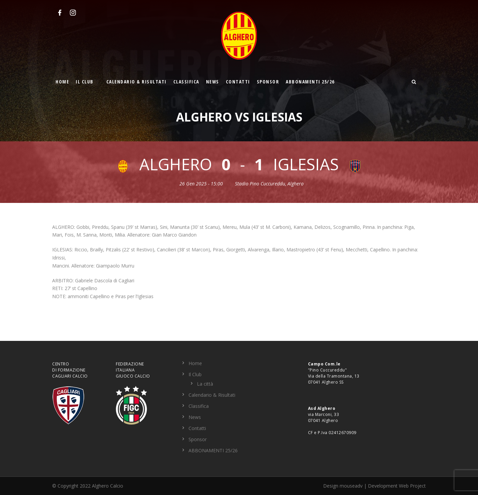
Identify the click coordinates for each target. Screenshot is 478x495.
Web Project (412, 486)
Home (62, 81)
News (212, 81)
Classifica (186, 81)
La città (205, 384)
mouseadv (351, 486)
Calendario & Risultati (136, 81)
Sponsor (268, 81)
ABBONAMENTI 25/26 (310, 81)
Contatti (238, 81)
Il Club (85, 81)
